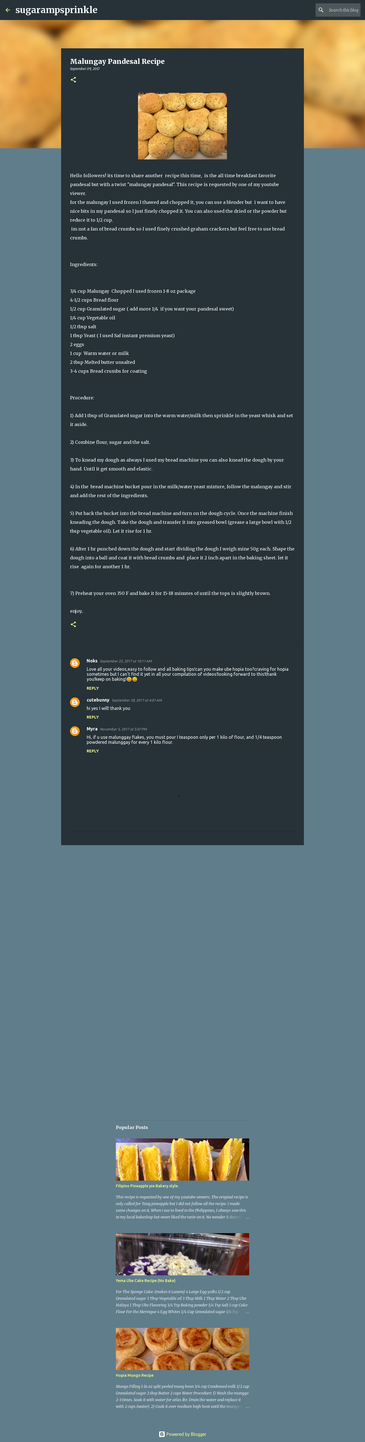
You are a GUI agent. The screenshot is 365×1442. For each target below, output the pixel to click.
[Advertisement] (182, 892)
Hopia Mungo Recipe (135, 1375)
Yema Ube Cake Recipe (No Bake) (146, 1280)
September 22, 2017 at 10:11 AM (126, 661)
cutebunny (98, 699)
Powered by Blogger (182, 1434)
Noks (92, 660)
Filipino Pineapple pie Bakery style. (147, 1186)
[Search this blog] (331, 10)
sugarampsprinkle (57, 10)
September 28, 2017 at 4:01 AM (137, 700)
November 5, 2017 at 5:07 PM (123, 729)
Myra (92, 728)
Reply (93, 688)
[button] (73, 80)
